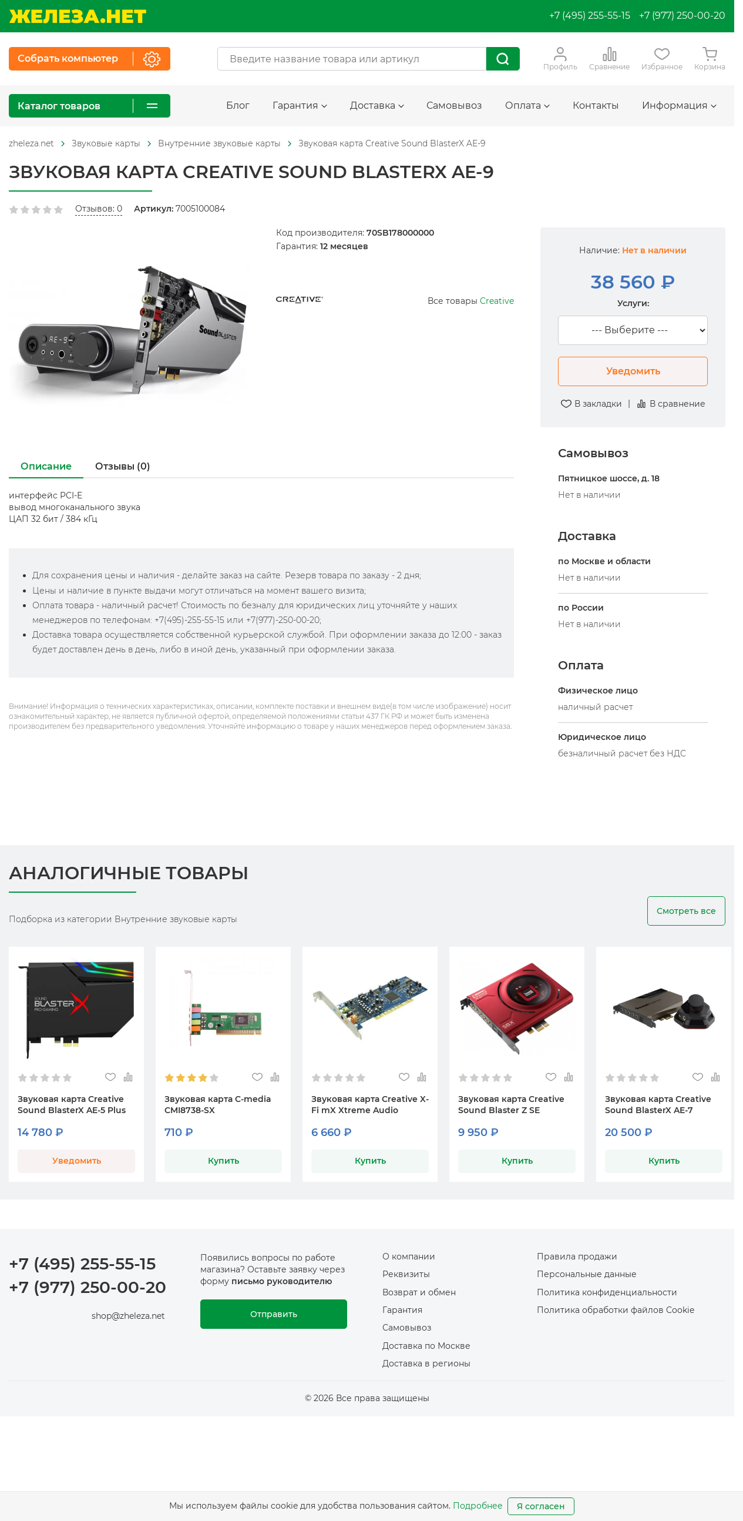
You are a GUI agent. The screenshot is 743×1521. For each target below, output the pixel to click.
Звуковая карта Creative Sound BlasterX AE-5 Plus (72, 1105)
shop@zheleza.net (128, 1316)
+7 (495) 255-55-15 (589, 15)
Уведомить (633, 371)
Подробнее (478, 1505)
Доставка (377, 105)
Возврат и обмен (419, 1292)
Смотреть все (686, 911)
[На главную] (77, 16)
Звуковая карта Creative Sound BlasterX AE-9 (391, 143)
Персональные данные (587, 1274)
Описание (46, 466)
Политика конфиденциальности (607, 1292)
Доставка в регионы (426, 1363)
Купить (223, 1160)
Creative (497, 301)
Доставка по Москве (426, 1346)
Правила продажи (577, 1256)
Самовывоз (454, 105)
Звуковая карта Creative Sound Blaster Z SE (511, 1105)
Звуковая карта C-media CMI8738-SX (217, 1105)
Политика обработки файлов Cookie (615, 1310)
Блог (238, 105)
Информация (679, 105)
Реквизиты (406, 1274)
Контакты (596, 105)
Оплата (527, 105)
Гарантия (300, 105)
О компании (408, 1256)
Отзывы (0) (122, 466)
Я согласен (541, 1506)
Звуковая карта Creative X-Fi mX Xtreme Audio (370, 1105)
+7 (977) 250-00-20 (682, 15)
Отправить (273, 1314)
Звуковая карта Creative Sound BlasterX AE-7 (658, 1105)
